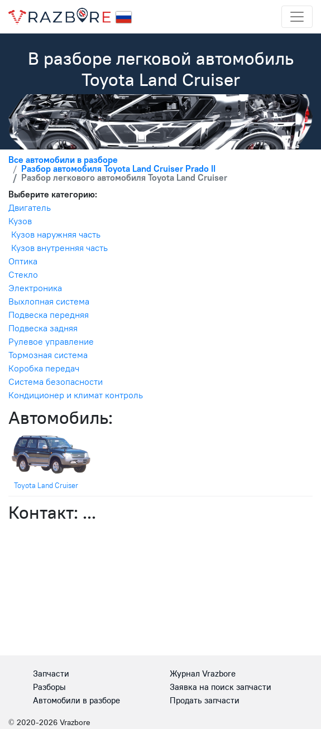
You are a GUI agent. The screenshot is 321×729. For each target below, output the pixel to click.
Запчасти (51, 673)
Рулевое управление (51, 341)
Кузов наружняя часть (55, 234)
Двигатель (29, 207)
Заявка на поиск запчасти (220, 687)
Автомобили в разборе (76, 700)
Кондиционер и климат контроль (75, 394)
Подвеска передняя (48, 314)
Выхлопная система (48, 301)
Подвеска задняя (43, 328)
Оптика (22, 261)
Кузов (20, 220)
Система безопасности (55, 381)
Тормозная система (48, 354)
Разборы (49, 687)
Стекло (23, 274)
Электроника (35, 287)
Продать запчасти (204, 700)
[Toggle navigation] (297, 17)
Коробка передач (43, 368)
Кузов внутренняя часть (59, 247)
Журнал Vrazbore (203, 673)
